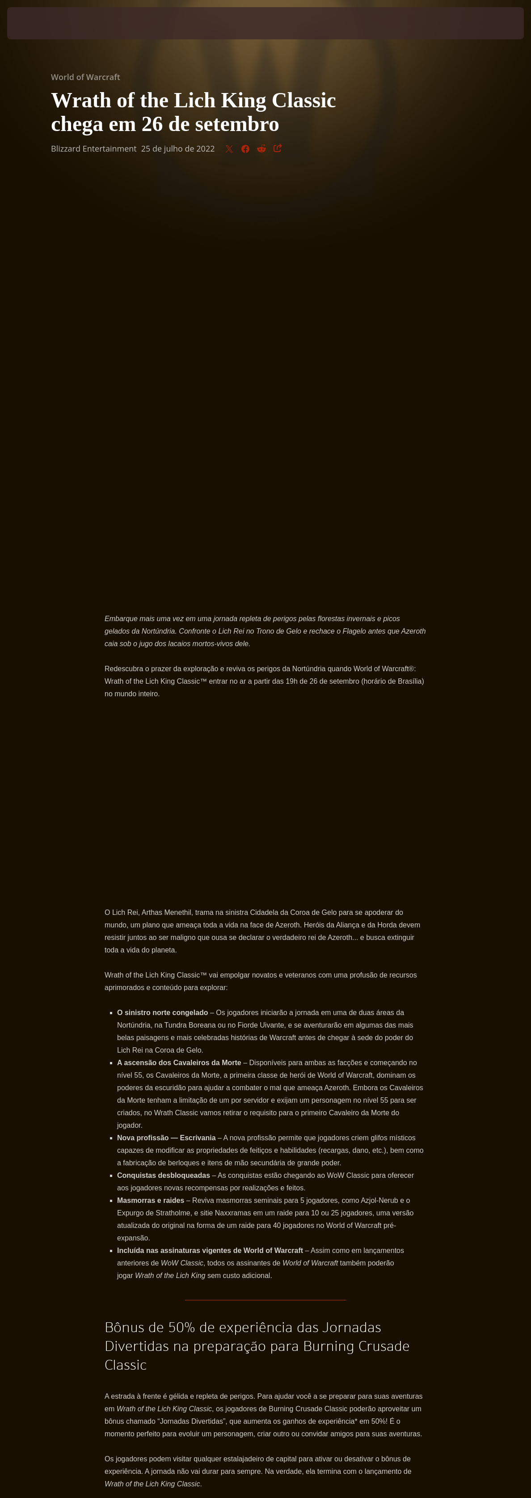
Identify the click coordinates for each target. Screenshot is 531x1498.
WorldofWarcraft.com (159, 1113)
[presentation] (34, 23)
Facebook (290, 1113)
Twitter (250, 1113)
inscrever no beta (132, 1100)
